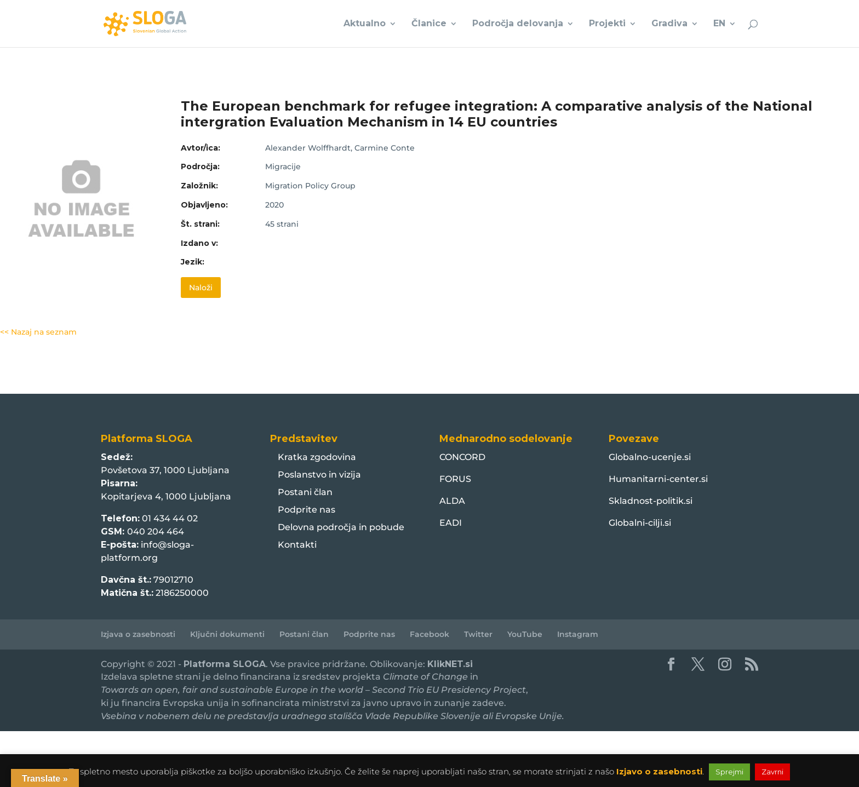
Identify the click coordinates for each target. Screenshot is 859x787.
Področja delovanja (517, 24)
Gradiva (669, 24)
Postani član (305, 492)
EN (719, 24)
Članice (428, 24)
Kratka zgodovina (317, 457)
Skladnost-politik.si (650, 501)
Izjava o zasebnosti (138, 634)
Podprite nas (306, 509)
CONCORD (462, 457)
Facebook (429, 634)
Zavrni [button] (772, 771)
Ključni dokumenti (227, 634)
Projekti (607, 24)
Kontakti (297, 544)
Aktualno (364, 24)
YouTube (524, 634)
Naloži (201, 287)
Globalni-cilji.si (640, 523)
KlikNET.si (450, 664)
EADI (450, 523)
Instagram (577, 634)
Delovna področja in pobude (341, 527)
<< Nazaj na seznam (38, 332)
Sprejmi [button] (729, 771)
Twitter (478, 634)
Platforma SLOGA (225, 664)
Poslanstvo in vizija (319, 474)
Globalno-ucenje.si (650, 457)
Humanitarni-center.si (658, 479)
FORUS (455, 479)
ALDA (452, 501)
